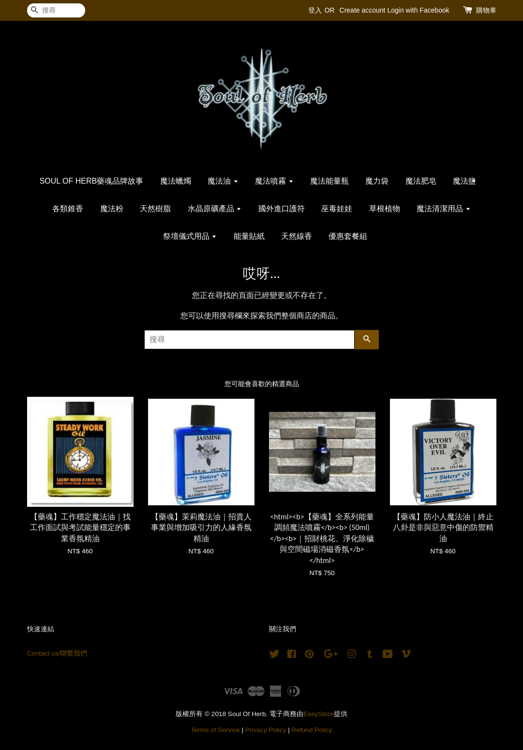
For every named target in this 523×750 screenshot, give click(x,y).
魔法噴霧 (274, 181)
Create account (363, 10)
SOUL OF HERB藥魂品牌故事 (92, 181)
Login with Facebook (418, 10)
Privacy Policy (265, 730)
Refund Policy (312, 730)
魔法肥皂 (420, 181)
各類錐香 (67, 208)
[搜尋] (56, 10)
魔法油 (223, 181)
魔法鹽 (464, 181)
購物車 (486, 10)
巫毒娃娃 (336, 208)
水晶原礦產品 (214, 208)
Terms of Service (215, 730)
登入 (315, 10)
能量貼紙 (249, 236)
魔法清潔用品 (443, 208)
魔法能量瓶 (329, 181)
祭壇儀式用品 (190, 236)
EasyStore (318, 714)
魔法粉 (111, 208)
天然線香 (296, 236)
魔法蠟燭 (175, 181)
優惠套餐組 (348, 236)
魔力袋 (377, 181)
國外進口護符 (281, 208)
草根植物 (384, 208)
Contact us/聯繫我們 (57, 653)
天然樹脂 (155, 208)
